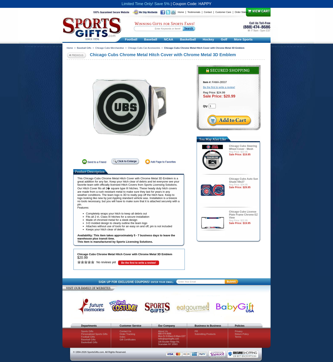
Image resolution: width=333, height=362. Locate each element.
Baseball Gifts (84, 48)
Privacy (239, 331)
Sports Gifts (87, 331)
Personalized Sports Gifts (94, 334)
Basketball (188, 39)
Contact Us (125, 331)
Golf (224, 39)
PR (196, 331)
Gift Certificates (127, 339)
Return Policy (242, 334)
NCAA (168, 39)
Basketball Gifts (89, 342)
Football (131, 39)
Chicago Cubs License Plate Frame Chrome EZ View (243, 214)
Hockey (208, 39)
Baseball (150, 39)
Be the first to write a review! (138, 262)
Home (181, 12)
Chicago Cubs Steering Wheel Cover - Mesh (243, 147)
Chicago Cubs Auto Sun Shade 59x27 (243, 180)
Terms (238, 337)
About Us (163, 331)
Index (122, 337)
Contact (208, 12)
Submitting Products (205, 334)
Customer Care (223, 12)
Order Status (241, 12)
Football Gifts (88, 337)
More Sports (243, 39)
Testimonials (194, 12)
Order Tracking (127, 334)
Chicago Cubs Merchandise (109, 48)
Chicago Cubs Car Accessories (144, 48)
